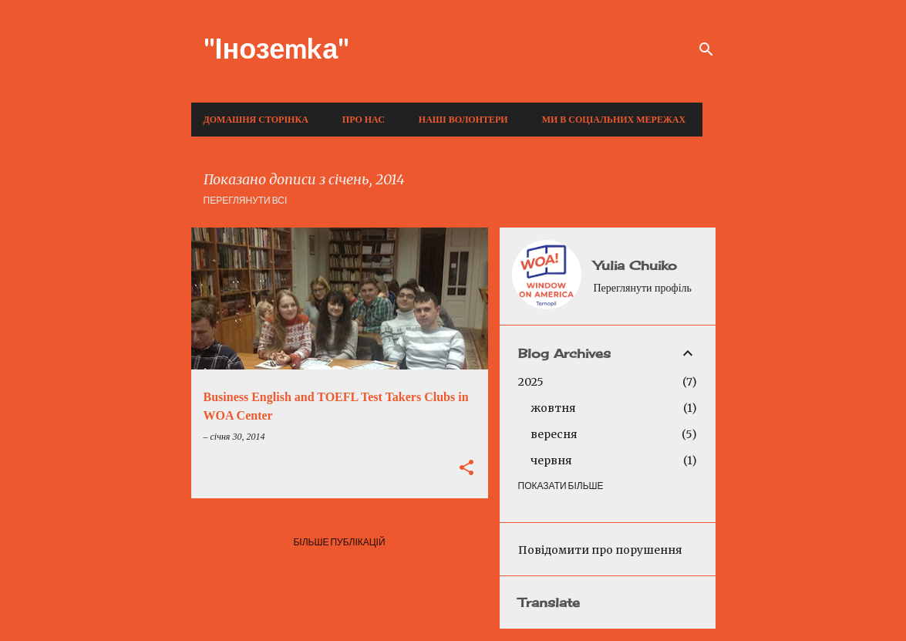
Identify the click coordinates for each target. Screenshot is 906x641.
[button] (466, 469)
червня (551, 460)
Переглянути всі (246, 200)
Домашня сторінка (256, 119)
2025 (531, 382)
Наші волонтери (463, 119)
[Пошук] (706, 49)
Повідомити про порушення (600, 550)
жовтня (553, 408)
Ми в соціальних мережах (613, 119)
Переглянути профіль (643, 288)
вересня (554, 434)
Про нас (363, 119)
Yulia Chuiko (635, 265)
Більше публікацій (339, 542)
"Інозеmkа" (277, 48)
